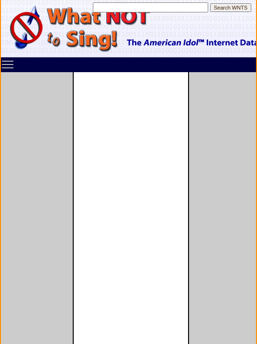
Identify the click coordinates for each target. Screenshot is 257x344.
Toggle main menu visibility (8, 61)
